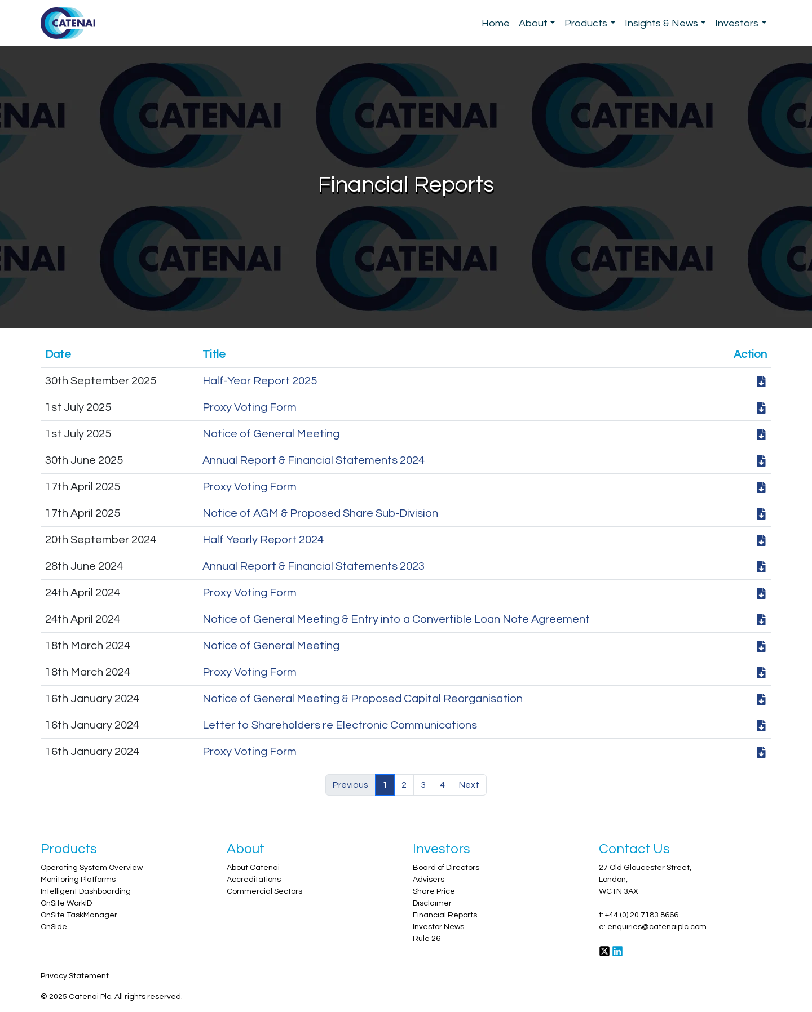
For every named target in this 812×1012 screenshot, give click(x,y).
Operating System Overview (92, 868)
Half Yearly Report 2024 (263, 539)
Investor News (438, 927)
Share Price (434, 891)
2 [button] (404, 784)
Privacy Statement (75, 976)
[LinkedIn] (617, 951)
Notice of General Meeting (270, 434)
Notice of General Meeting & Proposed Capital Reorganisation (362, 698)
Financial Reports (445, 915)
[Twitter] (604, 951)
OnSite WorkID (66, 903)
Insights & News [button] (661, 23)
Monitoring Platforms (78, 880)
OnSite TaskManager (79, 915)
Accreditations (254, 880)
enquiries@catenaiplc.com (657, 927)
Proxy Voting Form (249, 407)
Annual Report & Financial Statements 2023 (313, 566)
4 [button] (442, 784)
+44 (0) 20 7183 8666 (641, 915)
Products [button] (585, 23)
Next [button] (469, 784)
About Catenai (253, 868)
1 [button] (384, 784)
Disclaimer (432, 903)
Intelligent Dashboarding (86, 891)
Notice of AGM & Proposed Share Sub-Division (320, 513)
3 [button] (423, 784)
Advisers (428, 880)
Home (496, 23)
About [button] (533, 23)
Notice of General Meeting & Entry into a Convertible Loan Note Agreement (396, 619)
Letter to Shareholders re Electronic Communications (339, 725)
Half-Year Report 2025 (259, 381)
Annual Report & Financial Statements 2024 (313, 460)
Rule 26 (426, 939)
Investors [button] (736, 23)
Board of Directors (446, 868)
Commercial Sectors (264, 891)
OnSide (54, 927)
